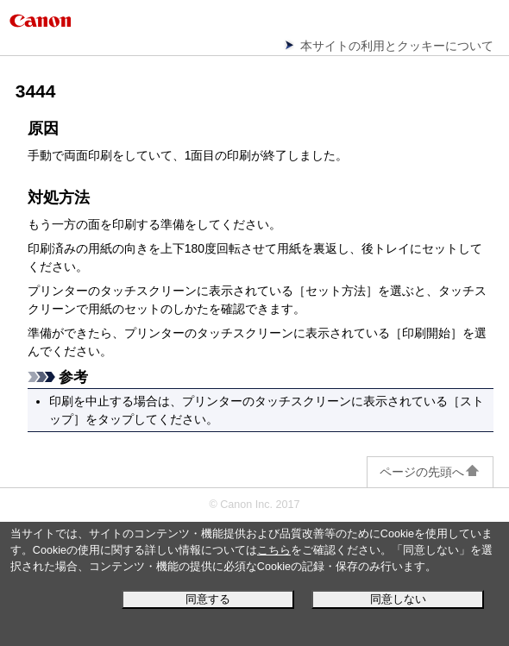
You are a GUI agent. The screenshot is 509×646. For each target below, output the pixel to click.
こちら (274, 550)
